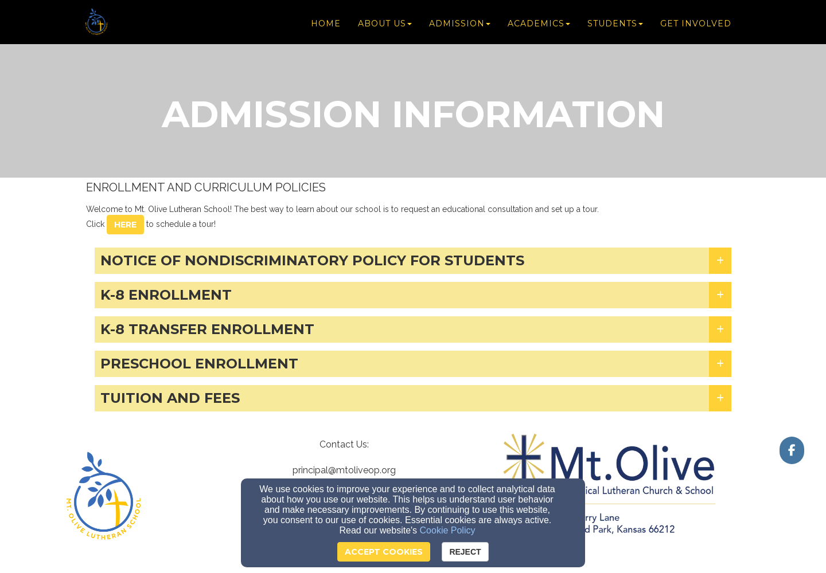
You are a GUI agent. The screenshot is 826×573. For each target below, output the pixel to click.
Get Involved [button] (695, 24)
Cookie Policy (448, 530)
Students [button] (615, 24)
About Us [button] (385, 24)
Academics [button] (539, 24)
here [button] (125, 224)
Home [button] (326, 24)
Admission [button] (459, 24)
